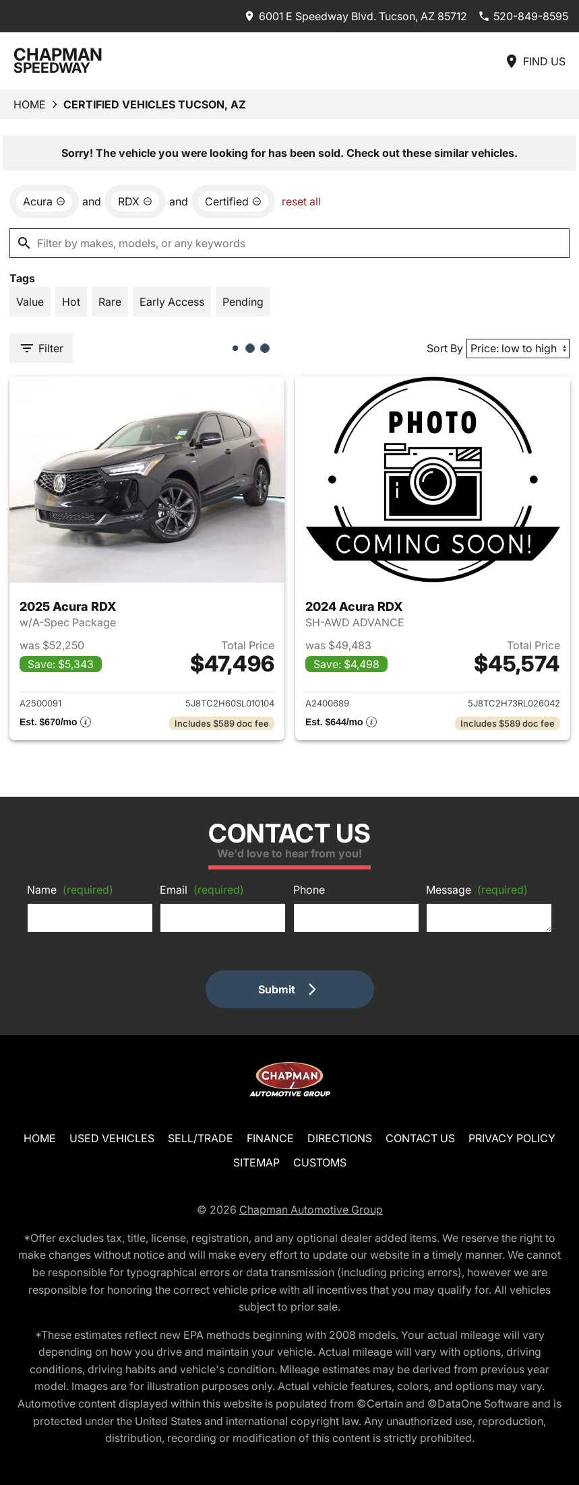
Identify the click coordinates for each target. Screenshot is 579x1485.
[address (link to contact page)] (355, 16)
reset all (301, 201)
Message (477, 889)
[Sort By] (518, 348)
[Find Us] (534, 61)
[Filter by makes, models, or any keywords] (289, 243)
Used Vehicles (111, 1138)
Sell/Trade (200, 1138)
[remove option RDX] (135, 201)
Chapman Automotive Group (311, 1209)
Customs (319, 1162)
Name (70, 889)
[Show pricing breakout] (55, 723)
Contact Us (420, 1138)
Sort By (445, 348)
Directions (339, 1138)
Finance (270, 1138)
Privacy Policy (511, 1138)
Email (202, 889)
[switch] (30, 302)
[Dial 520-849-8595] (523, 16)
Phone (309, 889)
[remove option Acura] (44, 201)
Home (29, 104)
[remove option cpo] (233, 201)
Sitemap (256, 1162)
